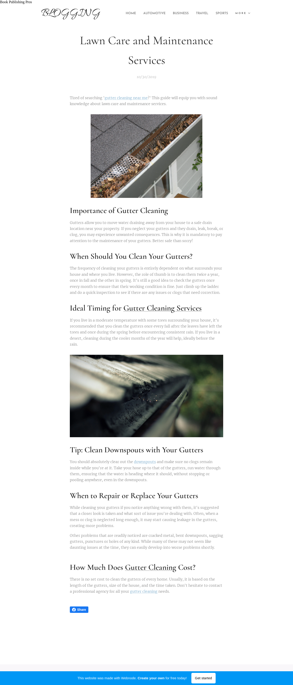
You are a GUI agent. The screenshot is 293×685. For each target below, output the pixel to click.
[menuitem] (140, 13)
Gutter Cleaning (150, 567)
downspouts (145, 462)
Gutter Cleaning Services (162, 308)
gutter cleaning (143, 591)
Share (79, 609)
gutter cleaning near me (126, 98)
